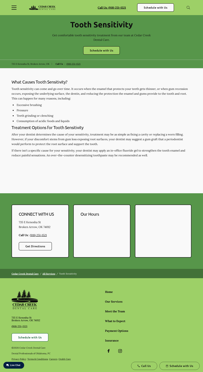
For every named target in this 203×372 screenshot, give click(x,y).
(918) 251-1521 (73, 63)
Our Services (114, 301)
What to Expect (115, 321)
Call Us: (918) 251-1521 (112, 7)
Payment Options (116, 331)
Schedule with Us (155, 7)
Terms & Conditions (37, 359)
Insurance (112, 340)
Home (109, 292)
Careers (53, 359)
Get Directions (35, 246)
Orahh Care (65, 359)
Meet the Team (115, 311)
